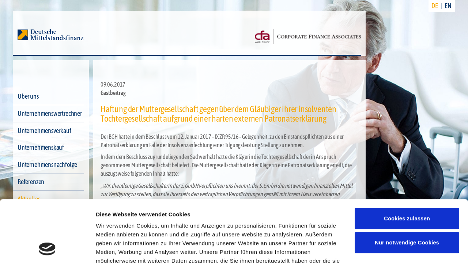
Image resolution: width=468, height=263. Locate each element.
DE (434, 5)
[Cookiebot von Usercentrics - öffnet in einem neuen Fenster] (47, 248)
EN (448, 5)
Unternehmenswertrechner (50, 113)
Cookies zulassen (407, 160)
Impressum (181, 229)
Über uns (28, 96)
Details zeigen (114, 248)
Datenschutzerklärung (126, 229)
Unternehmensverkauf (44, 130)
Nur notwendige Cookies (407, 185)
